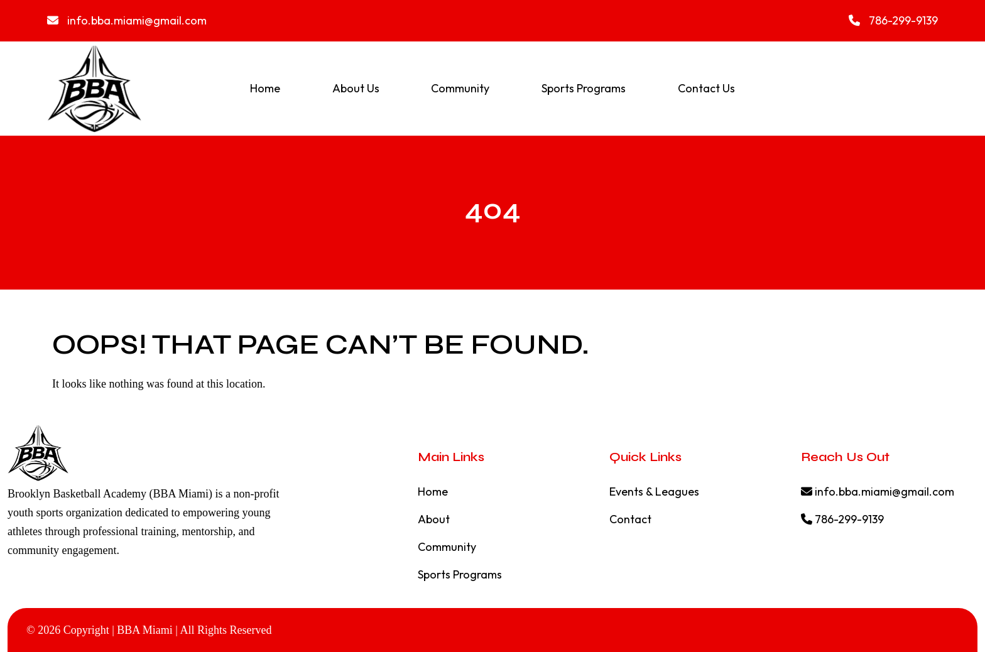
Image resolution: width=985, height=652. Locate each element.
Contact (630, 519)
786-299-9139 (893, 20)
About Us (355, 88)
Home (265, 88)
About (434, 519)
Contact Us (706, 88)
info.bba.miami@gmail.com (127, 20)
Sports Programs (583, 88)
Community (460, 88)
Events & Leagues (654, 491)
